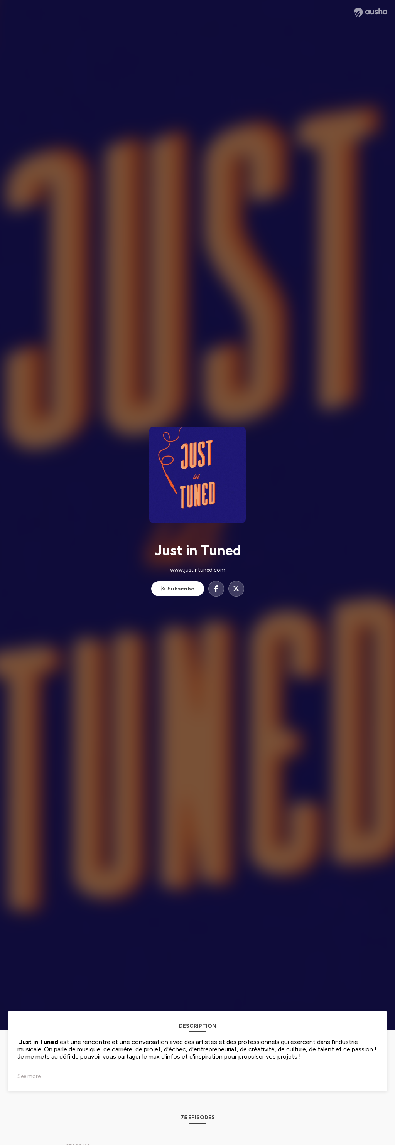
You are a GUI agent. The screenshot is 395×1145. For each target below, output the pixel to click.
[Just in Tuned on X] (236, 589)
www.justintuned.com (197, 570)
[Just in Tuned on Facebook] (216, 589)
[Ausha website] (370, 12)
